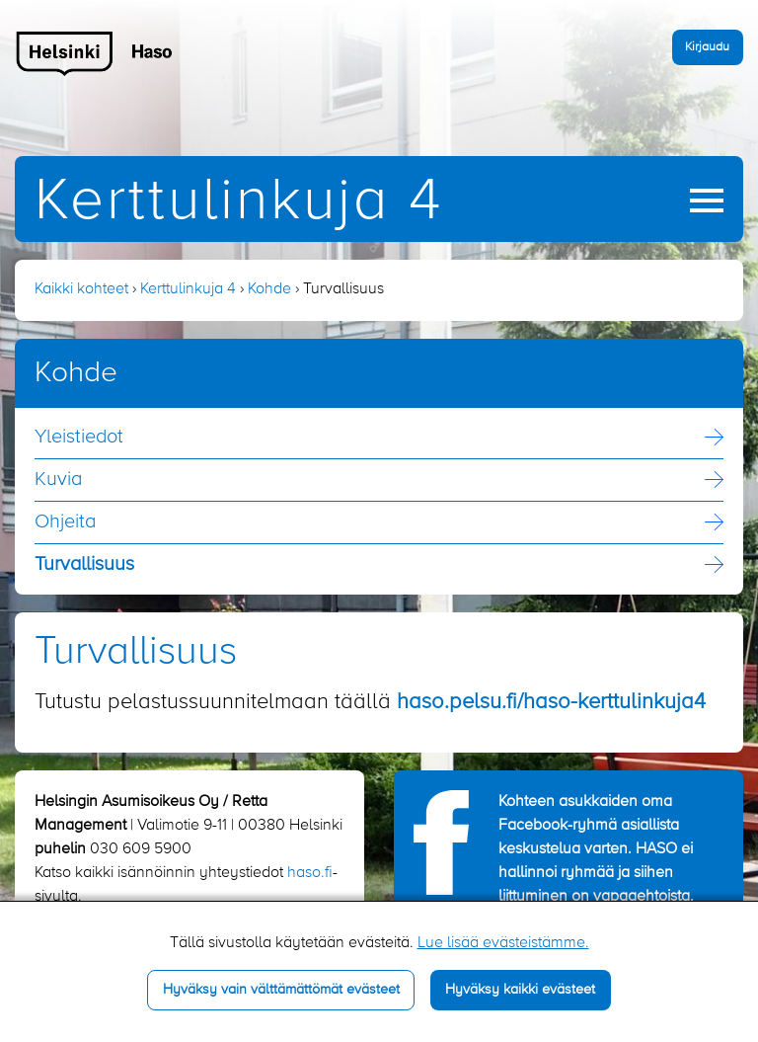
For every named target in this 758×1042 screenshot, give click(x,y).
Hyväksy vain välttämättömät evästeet (281, 990)
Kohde (269, 289)
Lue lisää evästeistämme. (503, 943)
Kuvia (58, 480)
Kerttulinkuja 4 (239, 202)
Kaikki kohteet (81, 289)
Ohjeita (65, 522)
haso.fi (310, 873)
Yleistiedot (79, 437)
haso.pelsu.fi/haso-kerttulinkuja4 (551, 702)
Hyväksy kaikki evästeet (520, 990)
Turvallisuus (84, 565)
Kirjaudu (707, 46)
